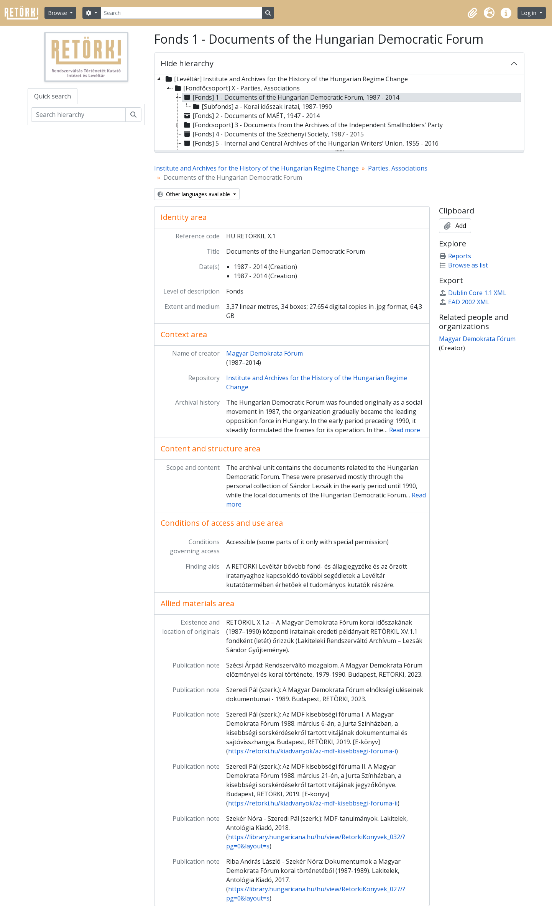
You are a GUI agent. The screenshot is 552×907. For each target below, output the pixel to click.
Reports (455, 256)
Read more (404, 430)
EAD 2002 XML (464, 302)
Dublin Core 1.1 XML (472, 293)
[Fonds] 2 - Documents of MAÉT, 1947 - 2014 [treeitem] (251, 115)
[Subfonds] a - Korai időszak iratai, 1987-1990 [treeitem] (262, 106)
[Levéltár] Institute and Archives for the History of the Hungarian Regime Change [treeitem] (286, 79)
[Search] (181, 13)
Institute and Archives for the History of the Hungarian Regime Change (256, 168)
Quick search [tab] (52, 96)
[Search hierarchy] (78, 114)
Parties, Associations (397, 168)
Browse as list (463, 265)
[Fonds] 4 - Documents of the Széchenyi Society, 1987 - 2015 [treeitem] (273, 134)
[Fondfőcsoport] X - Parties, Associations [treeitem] (236, 88)
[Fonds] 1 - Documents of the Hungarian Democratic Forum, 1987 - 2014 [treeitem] (290, 97)
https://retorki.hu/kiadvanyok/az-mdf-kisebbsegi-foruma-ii (313, 803)
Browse (58, 12)
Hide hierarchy (187, 63)
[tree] (339, 112)
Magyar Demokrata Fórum (264, 353)
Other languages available (195, 194)
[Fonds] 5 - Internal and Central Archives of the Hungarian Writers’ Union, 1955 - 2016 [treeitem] (310, 143)
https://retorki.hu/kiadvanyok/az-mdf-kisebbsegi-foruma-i (312, 751)
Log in (529, 12)
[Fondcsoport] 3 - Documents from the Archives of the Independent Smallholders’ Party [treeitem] (312, 125)
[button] (472, 13)
